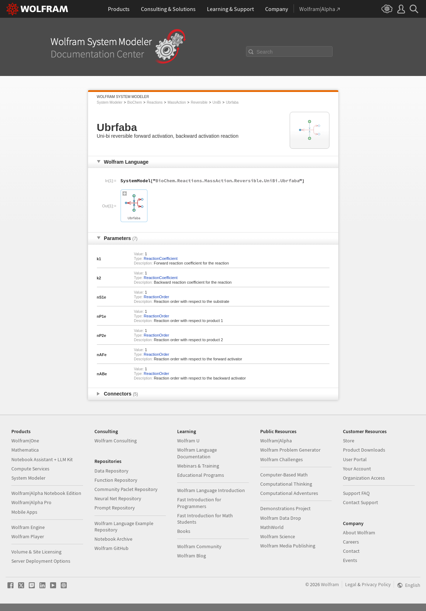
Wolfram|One (25, 440)
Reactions (155, 102)
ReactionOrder (156, 297)
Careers (351, 542)
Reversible (199, 102)
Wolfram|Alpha (276, 440)
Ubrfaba (232, 102)
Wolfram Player (27, 536)
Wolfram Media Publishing (287, 545)
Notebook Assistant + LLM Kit (42, 459)
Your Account (357, 468)
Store (348, 440)
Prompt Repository (114, 507)
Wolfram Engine (28, 527)
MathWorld (272, 527)
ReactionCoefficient (161, 258)
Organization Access (364, 478)
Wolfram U (188, 440)
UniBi (217, 102)
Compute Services (30, 468)
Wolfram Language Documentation (197, 453)
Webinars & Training (198, 466)
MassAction (177, 102)
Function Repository (115, 480)
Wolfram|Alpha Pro (31, 502)
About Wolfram (359, 532)
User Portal (355, 459)
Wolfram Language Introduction (211, 490)
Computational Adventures (289, 493)
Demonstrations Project (285, 508)
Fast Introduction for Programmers (199, 502)
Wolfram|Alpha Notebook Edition (46, 493)
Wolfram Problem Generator (290, 450)
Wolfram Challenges (281, 459)
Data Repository (111, 471)
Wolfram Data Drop (280, 518)
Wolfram (330, 584)
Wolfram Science (277, 536)
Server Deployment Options (40, 561)
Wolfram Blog (191, 555)
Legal (350, 584)
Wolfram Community (199, 546)
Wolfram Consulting (115, 440)
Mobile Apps (24, 512)
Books (183, 531)
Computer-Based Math (284, 474)
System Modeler (109, 102)
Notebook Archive (113, 539)
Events (350, 560)
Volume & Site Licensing (36, 552)
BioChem (134, 102)
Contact (351, 551)
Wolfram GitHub (111, 548)
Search (265, 52)
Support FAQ (356, 493)
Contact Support (360, 502)
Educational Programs (200, 475)
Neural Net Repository (117, 498)
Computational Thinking (286, 484)
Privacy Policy (376, 584)
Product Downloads (364, 450)
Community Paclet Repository (126, 489)
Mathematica (25, 450)
